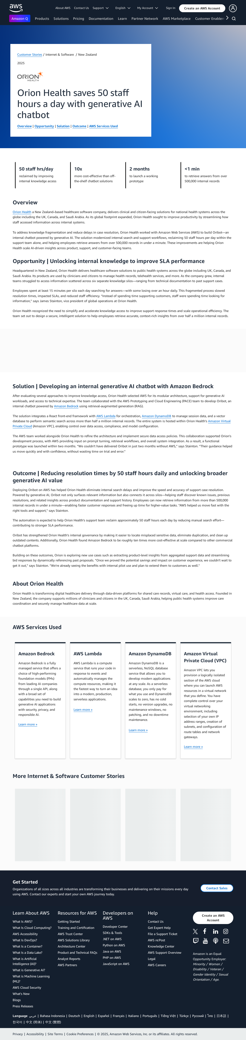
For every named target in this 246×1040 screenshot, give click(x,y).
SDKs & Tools (112, 933)
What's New (21, 994)
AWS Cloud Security (27, 987)
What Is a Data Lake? (27, 952)
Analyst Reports (69, 959)
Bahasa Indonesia (52, 1016)
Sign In (170, 8)
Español (103, 1016)
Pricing (78, 18)
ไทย (210, 1016)
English (89, 1016)
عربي (32, 1016)
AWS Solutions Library (74, 940)
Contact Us (81, 8)
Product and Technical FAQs (77, 952)
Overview (24, 126)
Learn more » (27, 724)
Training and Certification (76, 928)
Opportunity (44, 126)
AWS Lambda (105, 416)
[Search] (234, 19)
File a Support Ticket (162, 934)
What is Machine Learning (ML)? (31, 978)
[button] (202, 8)
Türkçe (184, 1016)
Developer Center (115, 926)
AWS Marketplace (177, 18)
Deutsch (74, 1016)
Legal (151, 959)
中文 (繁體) (53, 1022)
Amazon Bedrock (66, 406)
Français (118, 1016)
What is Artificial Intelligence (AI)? (25, 961)
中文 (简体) (34, 1022)
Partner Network (145, 18)
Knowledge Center (161, 946)
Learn (122, 18)
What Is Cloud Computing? (32, 928)
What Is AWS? (22, 921)
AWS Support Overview (164, 952)
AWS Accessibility (25, 934)
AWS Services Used (103, 126)
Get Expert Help (159, 928)
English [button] (122, 8)
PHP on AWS (112, 957)
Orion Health (22, 212)
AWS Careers (157, 965)
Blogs (17, 1000)
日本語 (221, 1016)
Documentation (101, 18)
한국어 (17, 1022)
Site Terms (55, 1034)
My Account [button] (147, 8)
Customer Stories (29, 54)
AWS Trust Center (70, 934)
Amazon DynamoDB (156, 416)
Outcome (79, 126)
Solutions (61, 18)
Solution (63, 126)
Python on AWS (114, 945)
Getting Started (69, 921)
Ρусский (198, 1016)
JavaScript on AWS (116, 964)
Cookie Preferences (80, 1034)
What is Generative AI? (29, 970)
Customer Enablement (212, 18)
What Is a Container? (27, 946)
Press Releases (23, 1006)
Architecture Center (71, 946)
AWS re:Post (156, 940)
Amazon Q (19, 18)
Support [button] (101, 8)
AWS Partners (67, 965)
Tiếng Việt (168, 1016)
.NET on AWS (112, 939)
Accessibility (35, 1034)
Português (150, 1016)
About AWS (62, 8)
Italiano (133, 1016)
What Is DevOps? (25, 940)
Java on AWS (112, 951)
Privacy (18, 1034)
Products (42, 18)
